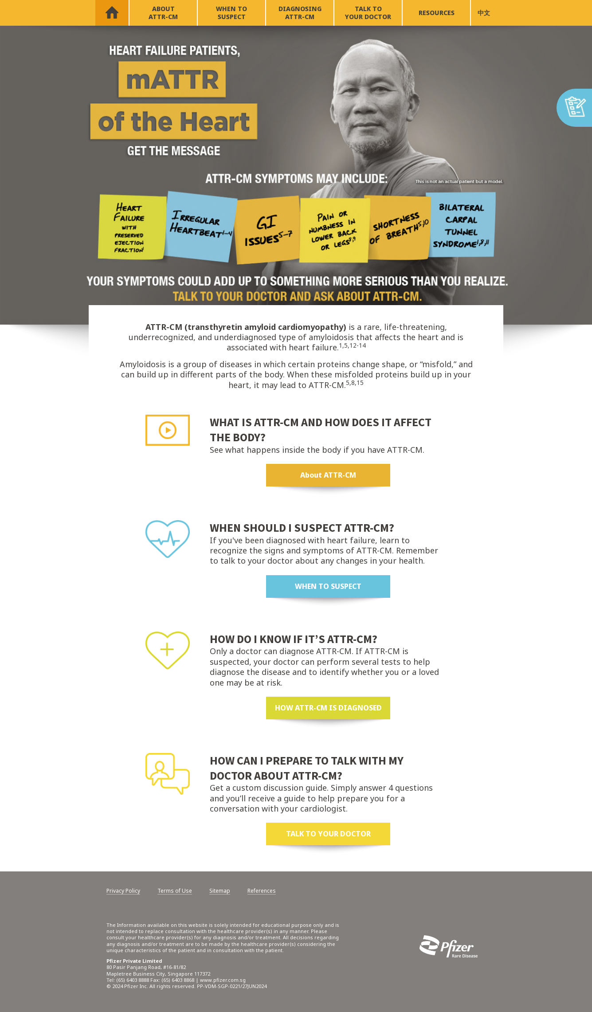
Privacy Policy (123, 890)
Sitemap (219, 890)
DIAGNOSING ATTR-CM (299, 12)
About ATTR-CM (328, 475)
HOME (112, 13)
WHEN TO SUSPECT (231, 12)
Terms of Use (174, 890)
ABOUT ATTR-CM (163, 12)
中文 (484, 12)
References (261, 890)
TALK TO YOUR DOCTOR (368, 12)
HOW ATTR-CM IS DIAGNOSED (328, 708)
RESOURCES (437, 12)
